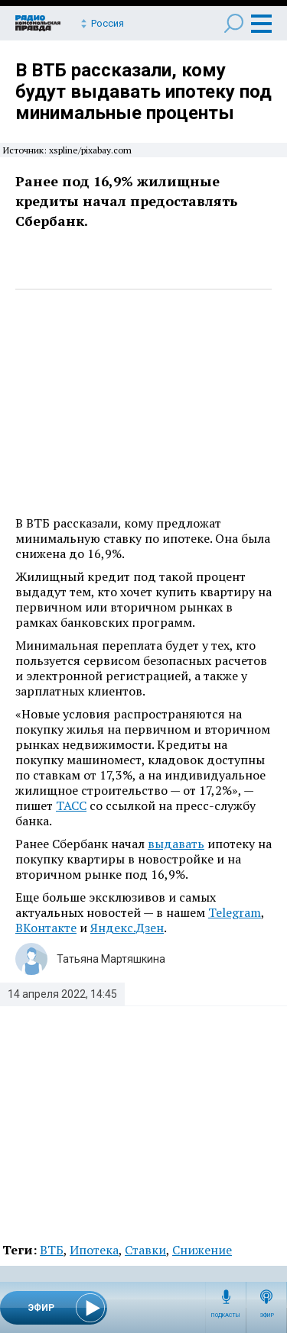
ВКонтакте (46, 927)
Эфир (266, 1315)
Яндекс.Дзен (127, 927)
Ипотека (94, 1249)
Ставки (145, 1249)
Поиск (233, 23)
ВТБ (52, 1249)
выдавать (176, 843)
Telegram (234, 912)
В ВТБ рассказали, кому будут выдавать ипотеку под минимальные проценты (143, 92)
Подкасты (225, 1315)
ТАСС (71, 805)
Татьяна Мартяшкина (111, 959)
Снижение (202, 1249)
